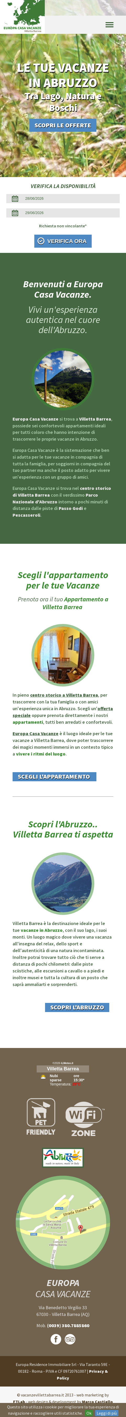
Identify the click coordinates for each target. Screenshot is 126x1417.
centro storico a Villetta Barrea (64, 695)
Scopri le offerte (63, 125)
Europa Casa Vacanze (35, 733)
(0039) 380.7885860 (68, 1325)
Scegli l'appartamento (54, 776)
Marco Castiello (97, 1401)
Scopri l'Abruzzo (77, 1007)
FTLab (19, 1401)
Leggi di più (107, 1413)
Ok (88, 1413)
